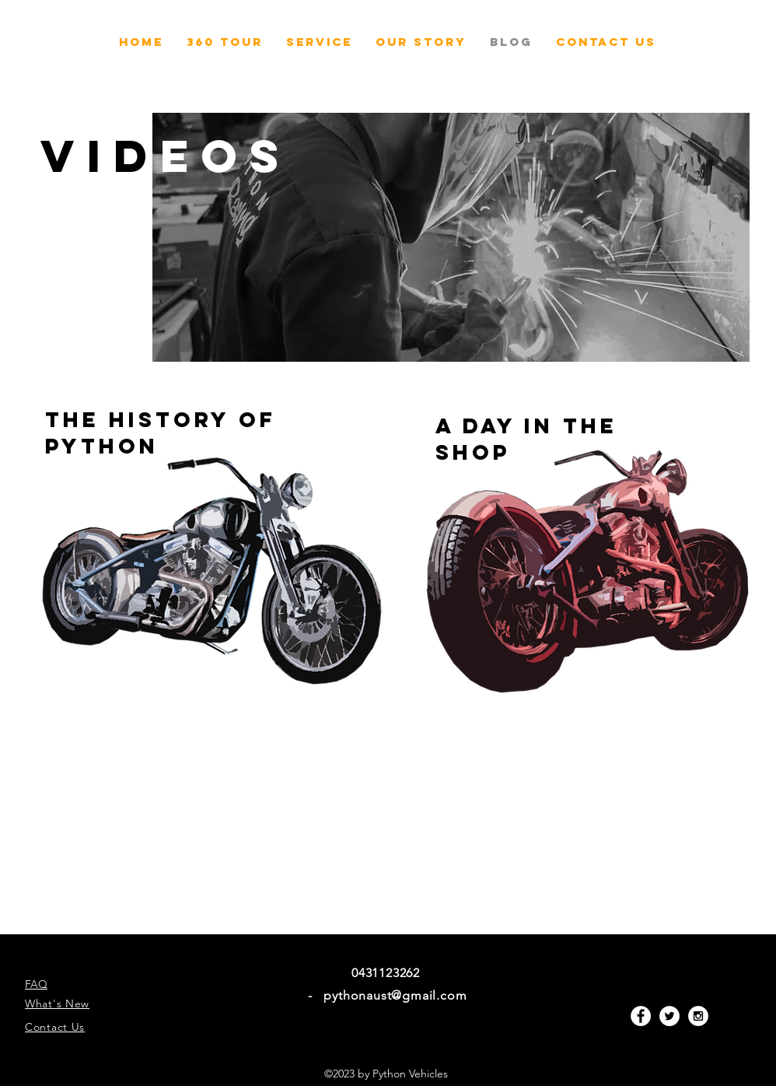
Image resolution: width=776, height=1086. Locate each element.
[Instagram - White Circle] (698, 1016)
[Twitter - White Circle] (669, 1016)
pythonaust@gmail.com (395, 995)
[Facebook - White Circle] (641, 1016)
